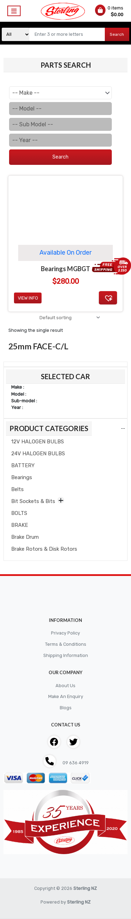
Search (117, 34)
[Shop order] (68, 317)
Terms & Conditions (65, 644)
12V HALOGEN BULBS (37, 441)
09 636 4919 (75, 762)
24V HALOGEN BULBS (38, 453)
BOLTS (19, 513)
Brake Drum (25, 537)
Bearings (21, 477)
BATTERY (23, 465)
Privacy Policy (65, 633)
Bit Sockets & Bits (33, 501)
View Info (28, 298)
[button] (108, 297)
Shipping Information (65, 655)
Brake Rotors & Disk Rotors (44, 549)
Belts (17, 489)
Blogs (66, 707)
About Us (65, 685)
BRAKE (19, 525)
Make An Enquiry (65, 696)
